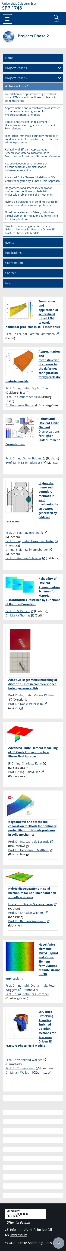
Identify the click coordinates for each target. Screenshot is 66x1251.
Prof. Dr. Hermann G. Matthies (28, 850)
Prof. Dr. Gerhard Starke (21, 397)
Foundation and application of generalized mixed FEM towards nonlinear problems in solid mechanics (30, 97)
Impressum (16, 1235)
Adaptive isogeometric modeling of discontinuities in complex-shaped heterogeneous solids (26, 167)
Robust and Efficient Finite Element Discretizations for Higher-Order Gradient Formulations (30, 125)
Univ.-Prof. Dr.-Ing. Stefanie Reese (30, 904)
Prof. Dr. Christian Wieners (26, 913)
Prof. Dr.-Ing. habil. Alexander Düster (29, 541)
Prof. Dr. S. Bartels (17, 611)
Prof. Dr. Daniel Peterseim (25, 704)
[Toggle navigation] (7, 19)
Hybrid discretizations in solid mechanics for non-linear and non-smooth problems (32, 203)
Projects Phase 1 (16, 68)
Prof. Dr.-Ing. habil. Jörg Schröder (27, 388)
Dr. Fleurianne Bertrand (21, 405)
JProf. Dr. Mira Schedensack (23, 463)
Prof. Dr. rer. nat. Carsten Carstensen (30, 334)
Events (9, 243)
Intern (9, 283)
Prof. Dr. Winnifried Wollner (23, 1060)
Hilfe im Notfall (38, 1229)
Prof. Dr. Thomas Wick (20, 1068)
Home (9, 58)
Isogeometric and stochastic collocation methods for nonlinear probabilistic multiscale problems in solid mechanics (29, 191)
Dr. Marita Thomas (17, 615)
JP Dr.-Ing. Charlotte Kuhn (25, 763)
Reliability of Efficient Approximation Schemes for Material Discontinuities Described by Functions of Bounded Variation (32, 153)
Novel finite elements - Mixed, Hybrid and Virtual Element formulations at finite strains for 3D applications (31, 215)
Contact (10, 273)
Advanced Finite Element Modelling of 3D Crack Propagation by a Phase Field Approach (32, 178)
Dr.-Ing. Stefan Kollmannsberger (26, 550)
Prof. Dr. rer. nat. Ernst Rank (24, 533)
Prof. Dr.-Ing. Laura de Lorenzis (28, 842)
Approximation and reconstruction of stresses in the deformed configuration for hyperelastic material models (32, 111)
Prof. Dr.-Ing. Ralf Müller (24, 772)
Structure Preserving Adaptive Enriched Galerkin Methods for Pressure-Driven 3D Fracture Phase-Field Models (30, 229)
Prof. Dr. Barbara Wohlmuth (27, 921)
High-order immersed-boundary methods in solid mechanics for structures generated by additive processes (31, 139)
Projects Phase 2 (16, 78)
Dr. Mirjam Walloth (18, 1073)
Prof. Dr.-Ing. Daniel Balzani (23, 458)
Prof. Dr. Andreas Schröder (23, 558)
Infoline (13, 1229)
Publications (13, 253)
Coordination (14, 263)
